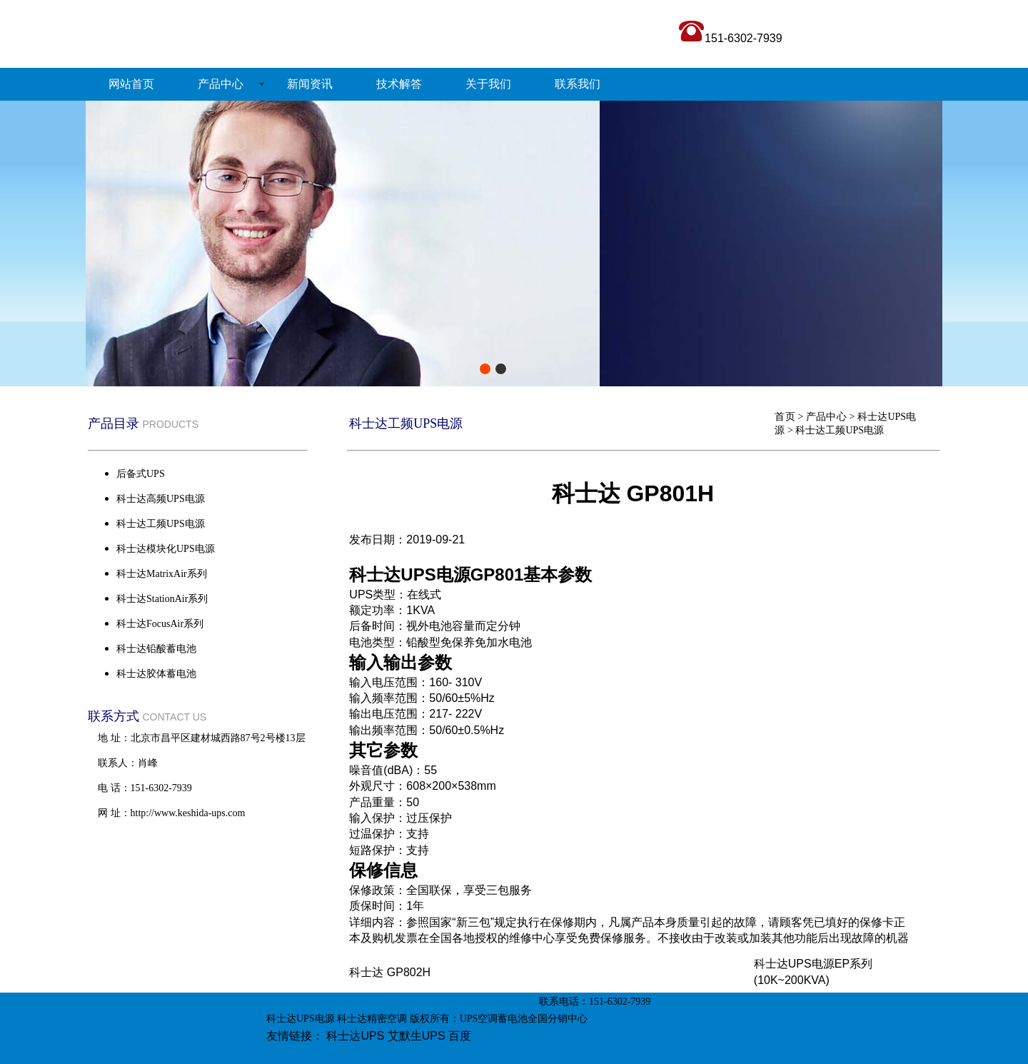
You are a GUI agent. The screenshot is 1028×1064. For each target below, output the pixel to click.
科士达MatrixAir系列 (161, 573)
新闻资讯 (310, 84)
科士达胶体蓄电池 (156, 673)
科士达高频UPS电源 (160, 498)
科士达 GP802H (389, 972)
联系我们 (577, 84)
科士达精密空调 (372, 1018)
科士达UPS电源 (300, 1018)
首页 (785, 416)
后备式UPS (140, 473)
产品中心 (220, 84)
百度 (459, 1036)
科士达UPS (355, 1036)
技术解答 (399, 84)
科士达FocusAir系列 (159, 623)
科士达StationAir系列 (162, 598)
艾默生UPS (416, 1036)
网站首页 (131, 84)
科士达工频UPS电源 (839, 430)
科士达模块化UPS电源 (165, 548)
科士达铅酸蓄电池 (156, 648)
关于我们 (488, 84)
